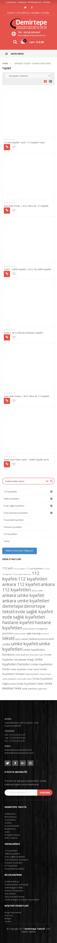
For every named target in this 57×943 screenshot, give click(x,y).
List (49, 81)
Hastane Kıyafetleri (13, 527)
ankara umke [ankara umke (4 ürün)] (37, 590)
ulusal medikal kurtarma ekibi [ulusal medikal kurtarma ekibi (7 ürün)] (37, 639)
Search (15, 42)
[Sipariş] (28, 75)
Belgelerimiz (10, 828)
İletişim (45, 12)
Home (5, 63)
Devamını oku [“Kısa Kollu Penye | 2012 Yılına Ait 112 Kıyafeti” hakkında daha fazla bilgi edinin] (7, 210)
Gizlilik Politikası (12, 881)
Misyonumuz (10, 816)
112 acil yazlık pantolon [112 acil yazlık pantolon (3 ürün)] (22, 574)
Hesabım (35, 12)
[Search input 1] (24, 481)
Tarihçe (8, 822)
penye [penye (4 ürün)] (22, 633)
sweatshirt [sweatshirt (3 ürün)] (45, 634)
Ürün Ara (9, 915)
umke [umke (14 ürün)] (6, 644)
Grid (45, 81)
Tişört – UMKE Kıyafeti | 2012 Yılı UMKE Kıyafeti (27, 269)
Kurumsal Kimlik (12, 825)
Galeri (7, 831)
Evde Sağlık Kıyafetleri (28, 505)
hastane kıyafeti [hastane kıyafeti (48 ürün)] (18, 622)
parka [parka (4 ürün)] (16, 633)
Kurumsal (11, 2)
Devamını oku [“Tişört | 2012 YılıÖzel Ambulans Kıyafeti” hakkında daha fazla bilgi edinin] (7, 337)
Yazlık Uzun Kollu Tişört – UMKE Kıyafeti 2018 (26, 459)
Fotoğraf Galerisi (12, 834)
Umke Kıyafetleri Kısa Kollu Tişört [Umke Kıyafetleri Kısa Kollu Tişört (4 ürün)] (29, 655)
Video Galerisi (11, 837)
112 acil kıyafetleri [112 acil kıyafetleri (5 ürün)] (34, 568)
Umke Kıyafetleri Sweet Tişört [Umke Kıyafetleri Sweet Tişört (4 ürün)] (38, 674)
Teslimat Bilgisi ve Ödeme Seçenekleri (22, 899)
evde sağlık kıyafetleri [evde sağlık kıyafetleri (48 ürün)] (23, 617)
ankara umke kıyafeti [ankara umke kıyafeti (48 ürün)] (23, 595)
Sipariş (46, 2)
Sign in (10, 12)
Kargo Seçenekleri (13, 912)
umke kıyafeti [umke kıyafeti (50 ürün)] (24, 643)
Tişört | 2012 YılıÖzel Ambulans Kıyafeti (23, 332)
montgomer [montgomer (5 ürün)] (42, 628)
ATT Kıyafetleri (10, 534)
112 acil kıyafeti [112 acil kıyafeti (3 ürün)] (19, 569)
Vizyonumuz (10, 819)
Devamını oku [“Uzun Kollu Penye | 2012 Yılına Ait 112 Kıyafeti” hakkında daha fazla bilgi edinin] (7, 401)
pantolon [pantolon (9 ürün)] (8, 633)
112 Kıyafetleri (28, 491)
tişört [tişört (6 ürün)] (18, 638)
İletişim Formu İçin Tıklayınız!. (19, 550)
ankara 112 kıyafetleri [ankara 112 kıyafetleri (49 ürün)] (28, 587)
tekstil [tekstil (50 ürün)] (8, 638)
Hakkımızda (10, 813)
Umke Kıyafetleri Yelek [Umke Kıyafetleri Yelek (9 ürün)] (29, 683)
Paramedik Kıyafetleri (14, 520)
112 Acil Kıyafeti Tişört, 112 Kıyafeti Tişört (24, 142)
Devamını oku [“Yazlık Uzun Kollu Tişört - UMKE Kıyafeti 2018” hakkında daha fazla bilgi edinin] (7, 464)
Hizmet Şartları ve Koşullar (17, 884)
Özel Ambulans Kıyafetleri (28, 513)
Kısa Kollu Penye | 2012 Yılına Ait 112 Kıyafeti (26, 205)
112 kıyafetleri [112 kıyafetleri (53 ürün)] (32, 579)
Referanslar (34, 2)
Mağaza (22, 2)
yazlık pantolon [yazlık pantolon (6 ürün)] (29, 688)
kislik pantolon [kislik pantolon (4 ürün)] (29, 629)
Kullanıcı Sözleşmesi (14, 890)
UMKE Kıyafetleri (28, 498)
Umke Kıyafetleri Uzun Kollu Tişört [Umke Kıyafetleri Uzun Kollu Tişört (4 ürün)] (17, 679)
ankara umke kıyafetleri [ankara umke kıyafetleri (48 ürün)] (25, 601)
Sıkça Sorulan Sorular (14, 896)
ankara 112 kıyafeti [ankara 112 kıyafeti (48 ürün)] (21, 584)
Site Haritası (22, 12)
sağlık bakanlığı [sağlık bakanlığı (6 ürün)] (33, 633)
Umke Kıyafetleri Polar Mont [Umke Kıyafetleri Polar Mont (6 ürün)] (24, 669)
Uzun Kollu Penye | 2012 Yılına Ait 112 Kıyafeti (26, 396)
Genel (7, 541)
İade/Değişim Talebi (14, 887)
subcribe (45, 792)
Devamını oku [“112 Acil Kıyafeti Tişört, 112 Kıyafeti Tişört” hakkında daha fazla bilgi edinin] (7, 147)
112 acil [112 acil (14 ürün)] (7, 568)
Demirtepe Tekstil (35, 928)
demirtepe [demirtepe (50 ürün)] (12, 606)
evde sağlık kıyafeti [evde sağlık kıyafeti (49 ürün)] (34, 611)
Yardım (8, 921)
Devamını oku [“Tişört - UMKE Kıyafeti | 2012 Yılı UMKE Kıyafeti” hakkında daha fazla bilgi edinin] (7, 274)
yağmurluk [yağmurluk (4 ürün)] (42, 688)
